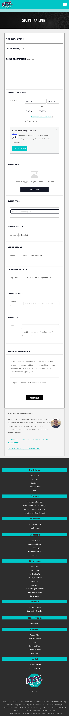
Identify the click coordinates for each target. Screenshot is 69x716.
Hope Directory (34, 487)
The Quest (34, 479)
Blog (34, 490)
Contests (34, 483)
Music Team (34, 623)
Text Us (34, 642)
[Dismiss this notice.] (57, 129)
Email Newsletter (34, 639)
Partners (34, 653)
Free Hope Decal (34, 551)
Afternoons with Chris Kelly (34, 509)
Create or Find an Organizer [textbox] (37, 277)
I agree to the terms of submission (29, 383)
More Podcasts (34, 528)
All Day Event (32, 121)
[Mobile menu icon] (65, 4)
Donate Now (34, 567)
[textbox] (35, 211)
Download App (34, 646)
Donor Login (34, 596)
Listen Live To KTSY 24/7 (19, 439)
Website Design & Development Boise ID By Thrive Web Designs (34, 705)
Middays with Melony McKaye (34, 506)
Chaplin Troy (34, 476)
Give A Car (35, 581)
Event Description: (20, 59)
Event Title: (16, 49)
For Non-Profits (35, 574)
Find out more (20, 148)
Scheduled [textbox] (23, 235)
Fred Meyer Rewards (34, 578)
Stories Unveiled (34, 524)
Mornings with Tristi (34, 502)
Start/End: (14, 101)
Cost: (12, 326)
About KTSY (34, 635)
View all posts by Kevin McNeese (24, 448)
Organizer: (14, 278)
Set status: (14, 236)
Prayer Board (34, 540)
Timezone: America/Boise (41, 117)
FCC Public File (34, 668)
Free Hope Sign (34, 548)
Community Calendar (34, 611)
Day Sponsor (34, 570)
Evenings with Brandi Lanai (34, 513)
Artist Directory (34, 650)
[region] (34, 368)
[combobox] (24, 235)
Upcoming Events (34, 607)
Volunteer (34, 585)
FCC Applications (34, 665)
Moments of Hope (34, 544)
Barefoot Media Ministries (47, 702)
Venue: (12, 256)
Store (34, 555)
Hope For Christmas (34, 592)
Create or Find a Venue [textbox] (32, 255)
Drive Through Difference (34, 589)
